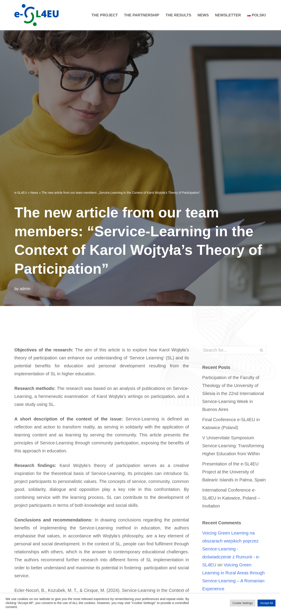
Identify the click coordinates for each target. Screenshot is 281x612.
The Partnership (141, 15)
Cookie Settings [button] (243, 603)
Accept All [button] (266, 603)
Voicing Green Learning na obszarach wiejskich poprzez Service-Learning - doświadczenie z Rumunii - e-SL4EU (231, 549)
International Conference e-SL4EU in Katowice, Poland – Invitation (231, 498)
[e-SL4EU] (37, 15)
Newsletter (228, 15)
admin (25, 289)
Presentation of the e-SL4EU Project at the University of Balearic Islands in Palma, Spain (234, 471)
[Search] (229, 350)
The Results (178, 15)
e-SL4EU (20, 192)
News (203, 15)
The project (104, 15)
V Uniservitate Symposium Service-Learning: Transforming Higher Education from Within (233, 445)
